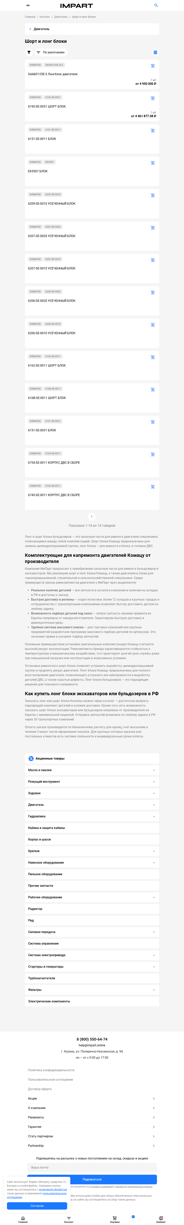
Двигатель (92, 805)
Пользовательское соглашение (50, 1079)
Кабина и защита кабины (46, 828)
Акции (92, 1098)
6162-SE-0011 (52, 356)
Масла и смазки (92, 770)
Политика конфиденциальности (51, 1070)
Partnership (92, 1145)
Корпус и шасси (39, 839)
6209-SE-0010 (52, 194)
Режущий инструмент (92, 782)
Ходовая (92, 793)
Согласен (37, 1206)
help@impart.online (92, 1045)
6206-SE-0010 (52, 324)
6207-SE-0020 (52, 226)
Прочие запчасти (40, 886)
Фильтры (92, 990)
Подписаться (92, 1179)
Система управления (43, 943)
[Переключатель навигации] (28, 5)
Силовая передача (92, 932)
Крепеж (92, 851)
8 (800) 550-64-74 (92, 1039)
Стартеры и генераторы (92, 967)
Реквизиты (92, 1117)
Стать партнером (92, 1136)
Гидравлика (92, 816)
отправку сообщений (101, 1186)
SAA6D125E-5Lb (54, 65)
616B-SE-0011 (53, 388)
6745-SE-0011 (52, 486)
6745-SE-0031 (52, 97)
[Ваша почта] (92, 1167)
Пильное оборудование (45, 874)
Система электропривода (92, 955)
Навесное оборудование (92, 863)
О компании (92, 1108)
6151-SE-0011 (52, 129)
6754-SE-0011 (52, 453)
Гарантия (92, 1127)
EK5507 (49, 162)
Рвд (31, 920)
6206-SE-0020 (52, 291)
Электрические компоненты (49, 1001)
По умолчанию (50, 52)
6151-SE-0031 (52, 421)
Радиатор (35, 909)
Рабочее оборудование (92, 897)
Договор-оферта (40, 1089)
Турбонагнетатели (41, 978)
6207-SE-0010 (52, 259)
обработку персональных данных (134, 1186)
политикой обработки (53, 1189)
